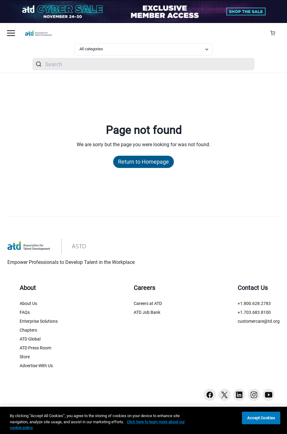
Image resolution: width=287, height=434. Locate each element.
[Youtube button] (268, 395)
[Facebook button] (210, 395)
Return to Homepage (143, 161)
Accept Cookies (261, 418)
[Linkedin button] (239, 395)
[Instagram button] (254, 395)
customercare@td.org (259, 321)
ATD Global (30, 339)
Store (25, 356)
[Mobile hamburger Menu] (11, 33)
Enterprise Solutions (39, 321)
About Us (28, 303)
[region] (143, 420)
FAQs (25, 312)
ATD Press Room (35, 347)
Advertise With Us (36, 365)
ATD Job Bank (147, 312)
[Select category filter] (143, 49)
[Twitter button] (224, 395)
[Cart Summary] (275, 33)
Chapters (28, 330)
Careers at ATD (148, 303)
